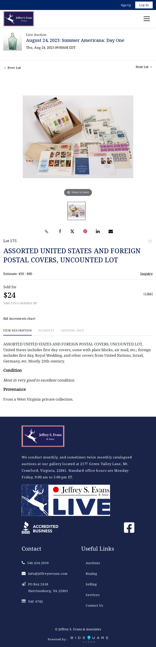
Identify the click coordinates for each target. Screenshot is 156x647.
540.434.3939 (35, 563)
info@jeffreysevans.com (44, 573)
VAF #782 (32, 601)
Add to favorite (150, 241)
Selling (91, 584)
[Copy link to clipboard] (46, 231)
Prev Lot (12, 68)
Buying (91, 573)
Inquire (146, 273)
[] (148, 294)
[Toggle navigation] (147, 18)
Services (92, 595)
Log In (144, 5)
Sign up (126, 5)
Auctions (93, 563)
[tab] (17, 332)
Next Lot (144, 67)
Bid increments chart (19, 318)
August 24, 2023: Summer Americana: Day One (75, 40)
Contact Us (94, 605)
